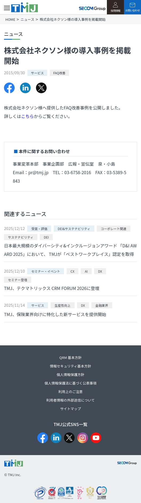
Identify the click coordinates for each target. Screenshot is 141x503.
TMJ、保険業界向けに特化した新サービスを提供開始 (55, 314)
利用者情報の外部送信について (70, 400)
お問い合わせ (132, 7)
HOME (10, 19)
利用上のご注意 (70, 391)
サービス (37, 73)
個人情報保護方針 (70, 374)
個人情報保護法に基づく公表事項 (70, 383)
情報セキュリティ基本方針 (70, 366)
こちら (27, 116)
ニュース (27, 19)
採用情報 (115, 7)
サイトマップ (70, 408)
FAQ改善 (59, 73)
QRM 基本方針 (70, 357)
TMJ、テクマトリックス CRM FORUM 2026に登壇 (51, 288)
